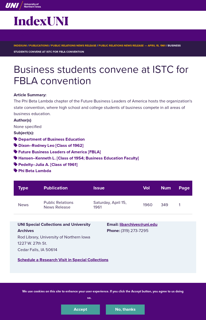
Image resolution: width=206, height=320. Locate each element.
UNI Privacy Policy (106, 298)
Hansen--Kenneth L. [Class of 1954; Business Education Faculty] (78, 158)
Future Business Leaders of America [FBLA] (59, 152)
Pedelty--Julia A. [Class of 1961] (48, 164)
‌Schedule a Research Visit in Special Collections (63, 259)
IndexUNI (41, 20)
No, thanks (125, 309)
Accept (80, 309)
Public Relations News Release (73, 45)
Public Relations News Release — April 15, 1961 (132, 45)
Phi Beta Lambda (34, 170)
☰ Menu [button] (23, 35)
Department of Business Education (51, 139)
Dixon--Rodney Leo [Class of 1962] (51, 145)
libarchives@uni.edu (138, 224)
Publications (38, 45)
